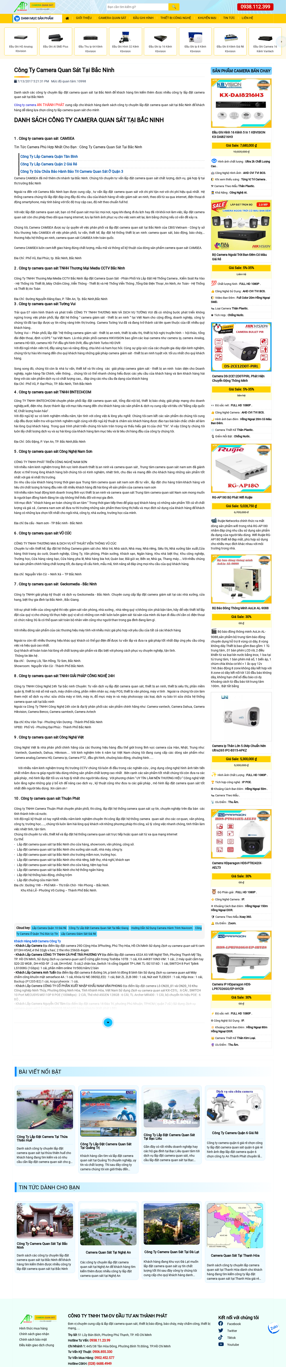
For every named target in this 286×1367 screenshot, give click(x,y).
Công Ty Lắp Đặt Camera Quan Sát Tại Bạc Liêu (169, 1137)
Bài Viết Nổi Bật (40, 1072)
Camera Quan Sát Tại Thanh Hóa (235, 1256)
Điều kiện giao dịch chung (36, 1345)
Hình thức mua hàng (33, 1328)
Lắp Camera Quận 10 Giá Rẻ (49, 928)
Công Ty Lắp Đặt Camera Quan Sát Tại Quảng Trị (105, 1146)
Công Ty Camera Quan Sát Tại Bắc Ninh (64, 70)
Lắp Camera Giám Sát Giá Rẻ (78, 933)
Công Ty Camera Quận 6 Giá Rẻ (235, 1133)
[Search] (137, 6)
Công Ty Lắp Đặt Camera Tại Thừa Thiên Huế (42, 1138)
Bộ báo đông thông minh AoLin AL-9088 (240, 608)
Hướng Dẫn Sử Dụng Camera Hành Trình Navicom (161, 928)
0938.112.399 (255, 7)
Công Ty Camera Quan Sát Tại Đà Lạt (171, 1252)
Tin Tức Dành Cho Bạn (49, 1187)
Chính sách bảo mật (33, 1339)
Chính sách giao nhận (34, 1334)
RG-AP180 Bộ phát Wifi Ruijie (232, 497)
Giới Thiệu (84, 18)
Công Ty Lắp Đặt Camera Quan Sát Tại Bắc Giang (98, 928)
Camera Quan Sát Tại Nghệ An (108, 1252)
